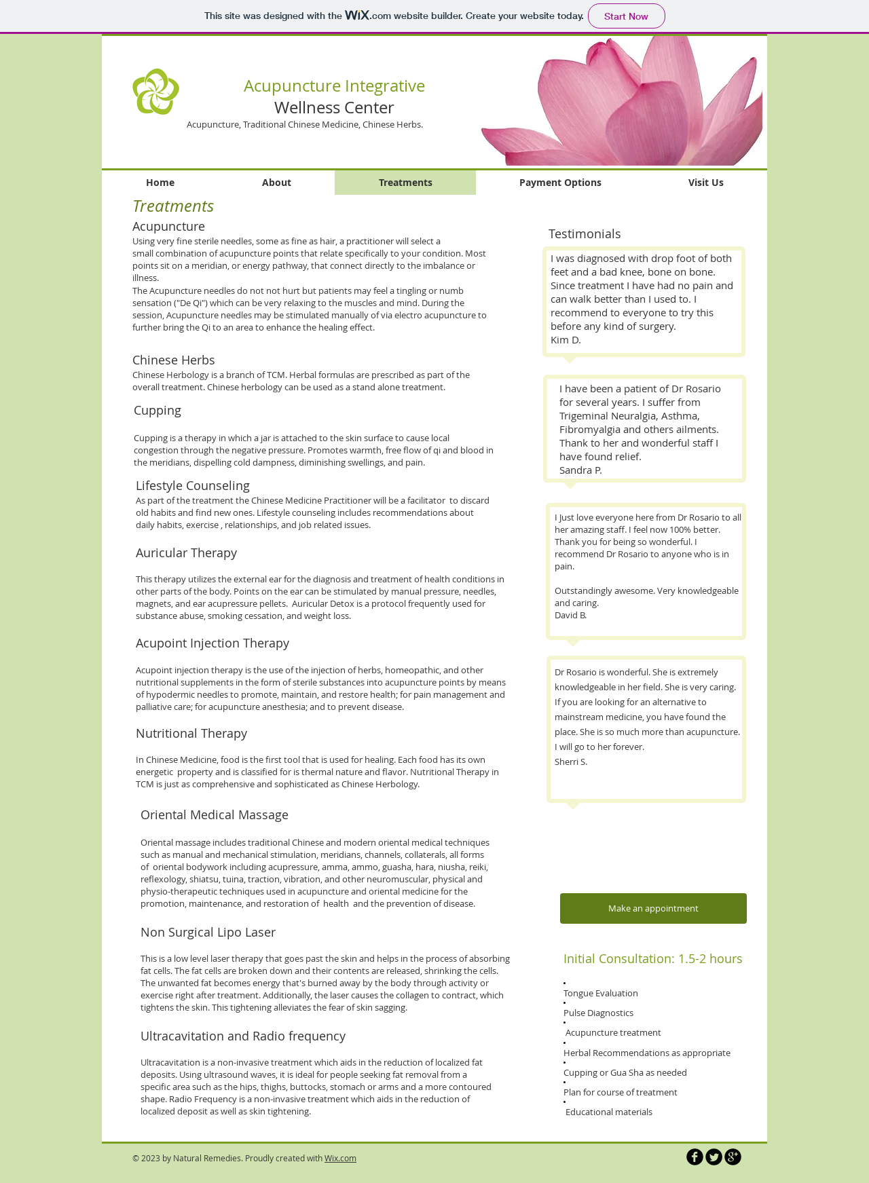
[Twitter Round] (713, 1156)
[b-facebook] (694, 1156)
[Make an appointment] (653, 908)
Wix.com (340, 1157)
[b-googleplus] (732, 1156)
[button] (609, 100)
